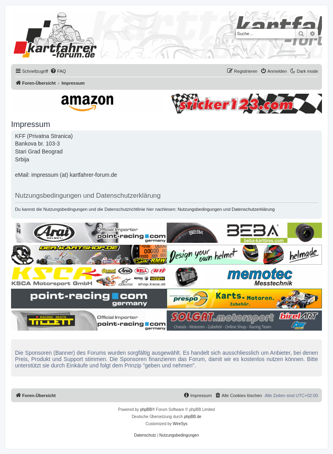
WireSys (180, 424)
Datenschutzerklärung (253, 209)
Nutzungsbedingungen (200, 209)
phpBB (146, 409)
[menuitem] (58, 71)
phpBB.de (192, 416)
